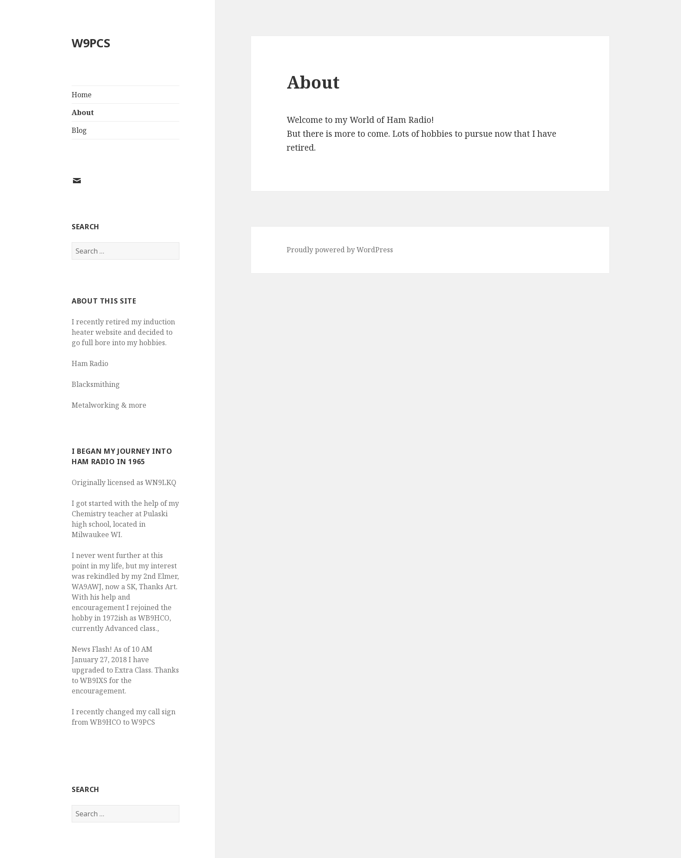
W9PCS (91, 43)
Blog (79, 130)
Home (82, 94)
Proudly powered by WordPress (340, 249)
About (83, 112)
